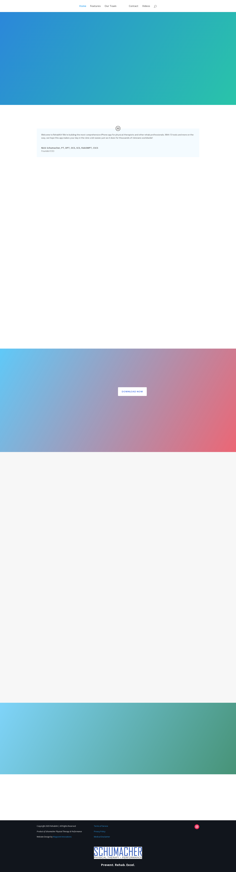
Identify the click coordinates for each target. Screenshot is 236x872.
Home (82, 6)
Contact (133, 6)
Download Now (132, 391)
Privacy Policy (99, 831)
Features (95, 6)
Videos (146, 6)
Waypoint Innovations (62, 836)
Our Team (110, 6)
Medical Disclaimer (102, 836)
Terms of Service (101, 826)
